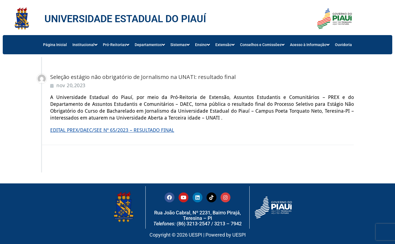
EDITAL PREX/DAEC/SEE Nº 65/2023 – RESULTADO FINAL (112, 130)
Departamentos (150, 44)
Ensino (202, 44)
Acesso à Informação (309, 44)
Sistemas (180, 44)
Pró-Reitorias (116, 44)
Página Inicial (55, 44)
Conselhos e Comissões (262, 44)
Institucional (84, 44)
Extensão (225, 44)
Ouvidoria (343, 44)
